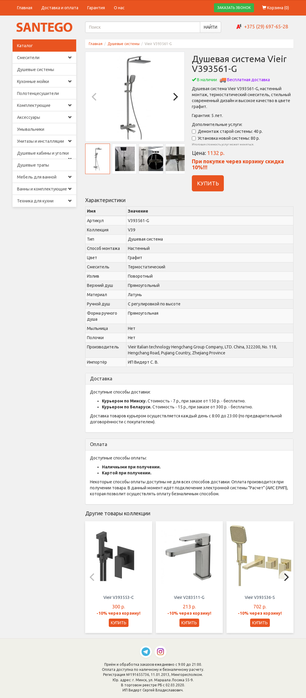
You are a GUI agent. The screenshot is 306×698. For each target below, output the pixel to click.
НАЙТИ (210, 27)
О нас (119, 7)
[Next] (174, 96)
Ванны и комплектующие (44, 189)
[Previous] (95, 96)
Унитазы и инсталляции (44, 141)
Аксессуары (44, 117)
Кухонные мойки (44, 81)
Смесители (44, 57)
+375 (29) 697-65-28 (266, 26)
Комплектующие (44, 105)
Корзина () (275, 7)
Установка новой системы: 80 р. (226, 138)
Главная (24, 7)
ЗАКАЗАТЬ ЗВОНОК (234, 8)
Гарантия (96, 7)
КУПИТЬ (208, 183)
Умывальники (30, 129)
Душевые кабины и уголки (44, 155)
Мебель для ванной (44, 177)
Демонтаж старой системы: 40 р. (227, 131)
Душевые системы (35, 69)
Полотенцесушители (38, 93)
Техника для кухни (44, 201)
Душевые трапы (33, 165)
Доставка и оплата (59, 7)
